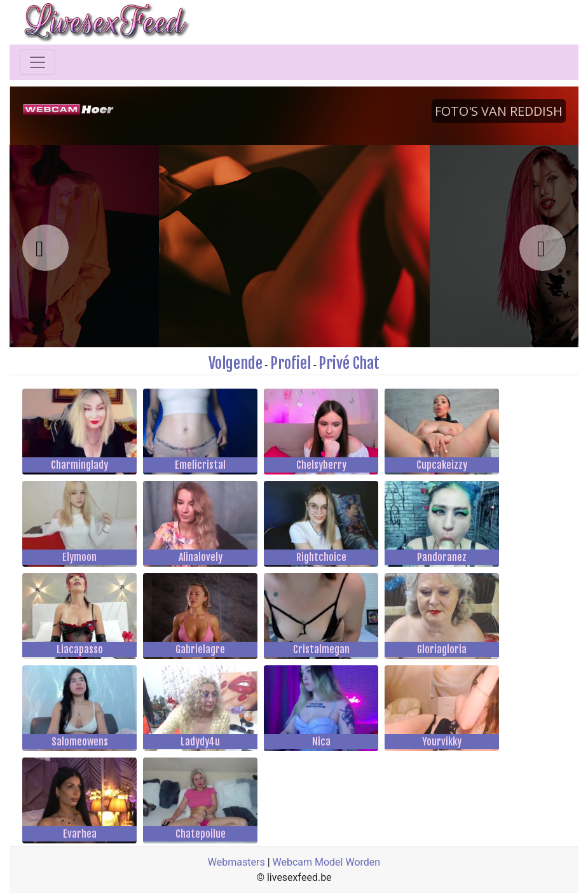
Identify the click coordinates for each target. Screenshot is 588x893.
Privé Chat (348, 363)
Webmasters (236, 862)
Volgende (236, 363)
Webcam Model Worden (327, 862)
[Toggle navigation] (37, 62)
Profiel (290, 363)
